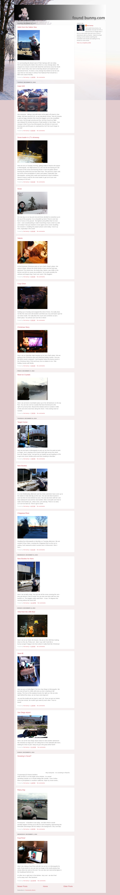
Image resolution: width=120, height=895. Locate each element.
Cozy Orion (21, 284)
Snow (19, 189)
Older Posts (68, 886)
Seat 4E (20, 653)
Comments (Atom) (30, 890)
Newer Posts (22, 886)
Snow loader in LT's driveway (28, 137)
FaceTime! (21, 838)
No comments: (41, 77)
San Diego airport (24, 712)
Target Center (22, 422)
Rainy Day (21, 790)
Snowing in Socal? (24, 756)
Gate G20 (21, 86)
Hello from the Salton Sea (27, 27)
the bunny (90, 25)
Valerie (20, 238)
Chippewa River (23, 513)
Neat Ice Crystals (23, 375)
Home (45, 886)
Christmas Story (23, 327)
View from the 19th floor (26, 612)
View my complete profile (84, 42)
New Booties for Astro (25, 559)
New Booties (22, 466)
